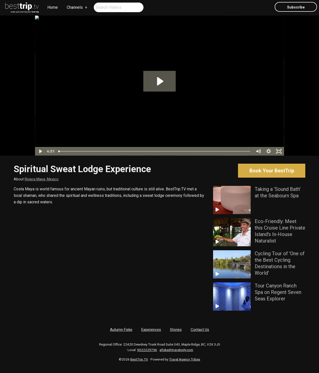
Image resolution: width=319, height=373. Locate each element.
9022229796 (147, 350)
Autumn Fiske (121, 329)
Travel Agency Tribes (184, 359)
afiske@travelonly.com (176, 350)
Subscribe (296, 7)
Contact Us (200, 329)
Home (52, 7)
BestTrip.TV (139, 359)
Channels (75, 7)
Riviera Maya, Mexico (42, 179)
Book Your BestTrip (271, 171)
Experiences (151, 329)
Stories (176, 329)
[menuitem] (22, 7)
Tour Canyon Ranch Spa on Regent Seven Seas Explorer (278, 292)
